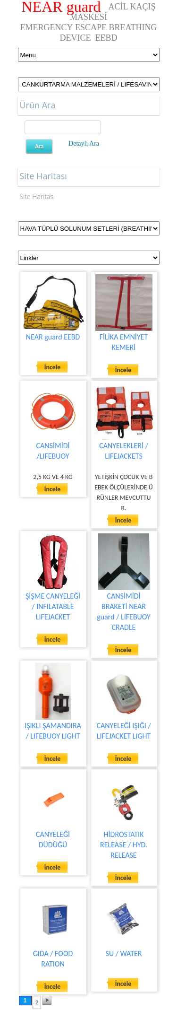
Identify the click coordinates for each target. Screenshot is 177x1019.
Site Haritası (37, 196)
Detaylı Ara (83, 143)
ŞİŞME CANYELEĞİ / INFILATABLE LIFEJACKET (52, 606)
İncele (52, 367)
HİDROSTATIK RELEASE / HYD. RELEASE (123, 845)
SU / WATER (124, 953)
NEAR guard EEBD (53, 336)
